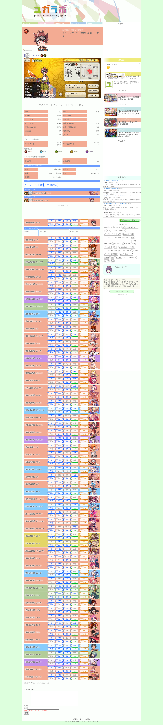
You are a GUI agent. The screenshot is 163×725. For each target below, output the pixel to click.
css (109, 230)
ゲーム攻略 (108, 247)
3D (105, 230)
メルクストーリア (118, 230)
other (90, 23)
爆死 (112, 261)
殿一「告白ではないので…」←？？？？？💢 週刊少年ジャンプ (115, 195)
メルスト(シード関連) (127, 247)
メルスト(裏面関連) (111, 254)
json (132, 237)
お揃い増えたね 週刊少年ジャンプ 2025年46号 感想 (113, 210)
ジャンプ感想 (126, 250)
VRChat (119, 257)
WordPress (108, 243)
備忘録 (135, 250)
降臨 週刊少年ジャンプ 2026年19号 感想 (111, 180)
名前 (25, 711)
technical (75, 23)
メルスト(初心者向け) (112, 250)
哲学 (115, 247)
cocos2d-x (108, 227)
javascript (116, 227)
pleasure (42, 23)
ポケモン (126, 237)
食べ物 (106, 261)
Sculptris (127, 243)
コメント (27, 709)
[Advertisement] (64, 213)
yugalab (26, 23)
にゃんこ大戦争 (128, 234)
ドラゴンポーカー (129, 257)
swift (112, 257)
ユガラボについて (126, 254)
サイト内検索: (112, 65)
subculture (59, 23)
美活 (133, 244)
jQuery (106, 257)
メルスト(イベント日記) (112, 234)
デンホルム (118, 244)
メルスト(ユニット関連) (112, 237)
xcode (133, 240)
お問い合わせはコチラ (122, 291)
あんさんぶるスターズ (130, 227)
